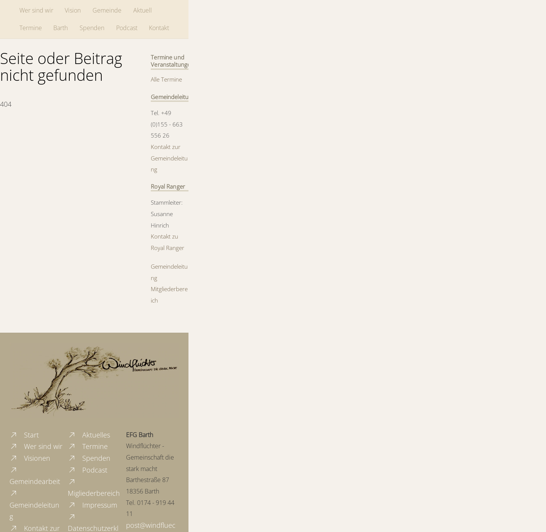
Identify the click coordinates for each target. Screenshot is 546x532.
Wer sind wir (36, 10)
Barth (60, 28)
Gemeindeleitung (34, 505)
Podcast (126, 28)
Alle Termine (166, 79)
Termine (30, 28)
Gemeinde (107, 10)
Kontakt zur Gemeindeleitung (169, 158)
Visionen (30, 458)
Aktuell (142, 10)
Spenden (92, 28)
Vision (73, 10)
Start (24, 434)
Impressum (92, 505)
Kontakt (159, 28)
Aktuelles (89, 434)
